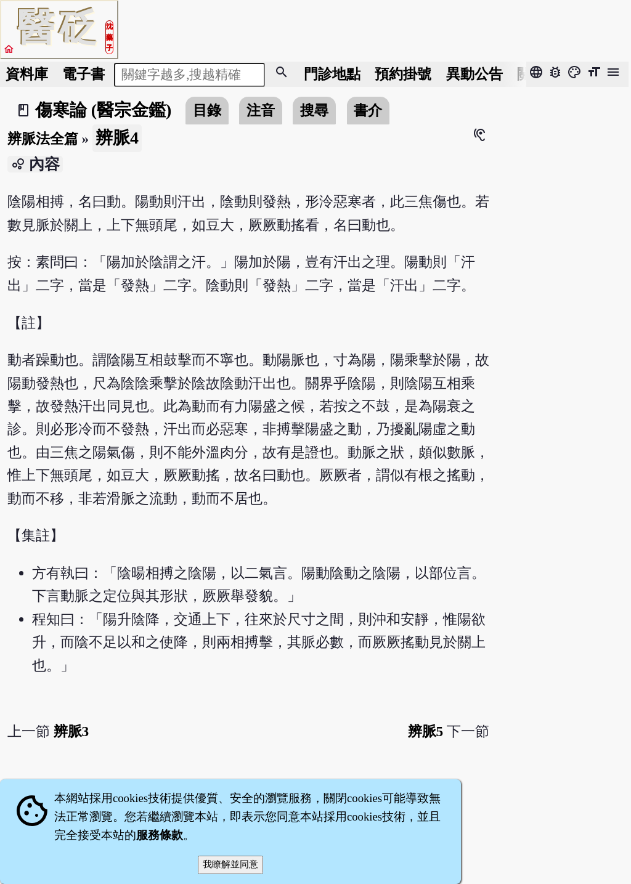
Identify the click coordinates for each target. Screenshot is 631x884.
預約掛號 (403, 74)
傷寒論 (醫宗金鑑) (103, 110)
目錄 (207, 110)
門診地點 (332, 74)
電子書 (83, 74)
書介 (368, 110)
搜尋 (314, 110)
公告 (474, 74)
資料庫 (27, 74)
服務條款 (159, 835)
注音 (260, 110)
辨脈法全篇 (42, 139)
